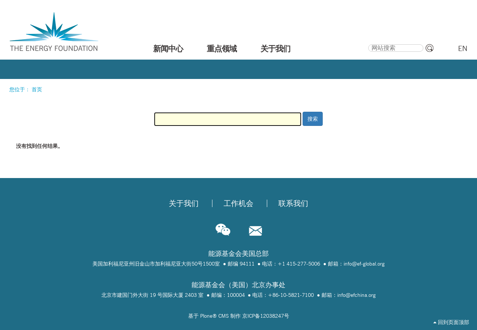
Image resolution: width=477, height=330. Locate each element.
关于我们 (275, 48)
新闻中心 (168, 48)
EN (462, 48)
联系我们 (293, 203)
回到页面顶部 (451, 322)
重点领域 (222, 48)
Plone (206, 315)
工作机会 (238, 203)
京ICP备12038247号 (265, 315)
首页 (37, 89)
